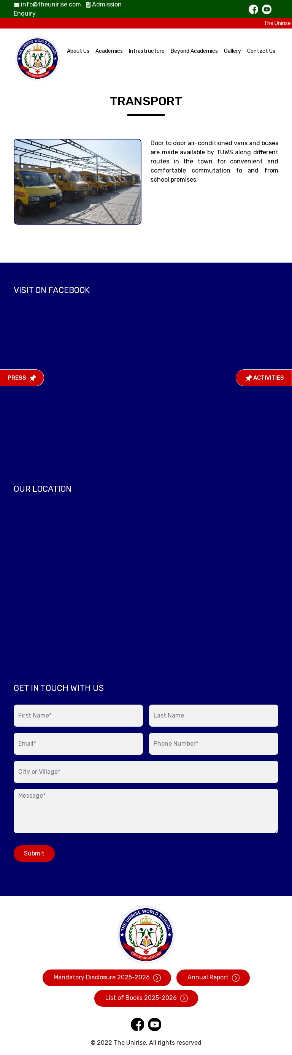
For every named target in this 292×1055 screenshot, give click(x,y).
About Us (78, 51)
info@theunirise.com (47, 4)
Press (22, 377)
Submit (34, 853)
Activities (264, 377)
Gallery (232, 51)
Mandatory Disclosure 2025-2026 (107, 978)
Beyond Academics (194, 51)
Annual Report (213, 978)
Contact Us (261, 51)
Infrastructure (147, 51)
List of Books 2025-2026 (146, 998)
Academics (109, 51)
